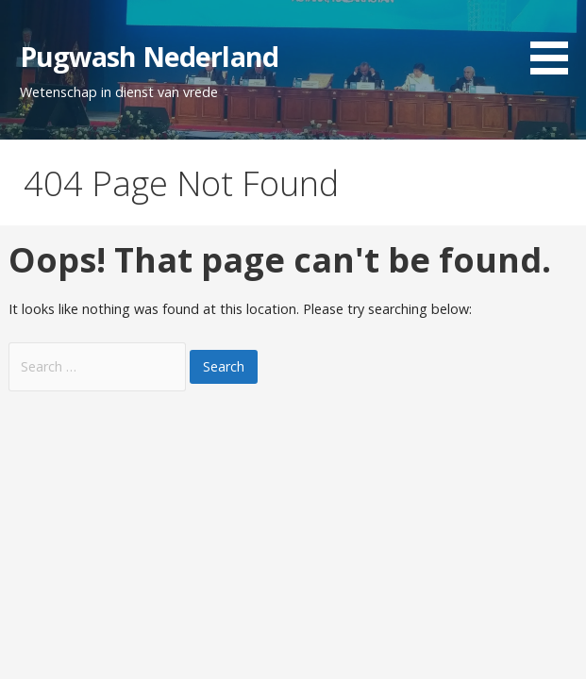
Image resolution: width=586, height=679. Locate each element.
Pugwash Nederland (149, 56)
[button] (556, 40)
